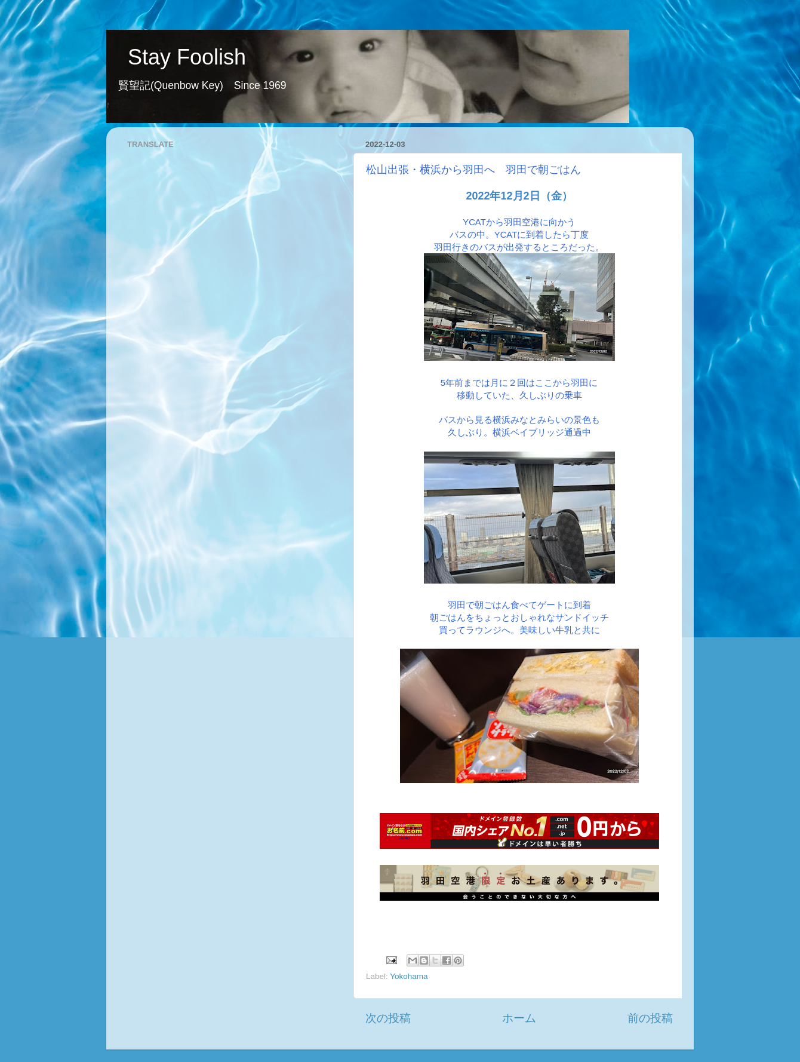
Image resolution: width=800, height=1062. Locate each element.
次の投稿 (388, 1018)
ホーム (519, 1018)
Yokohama (408, 976)
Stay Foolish (176, 57)
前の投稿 (650, 1018)
